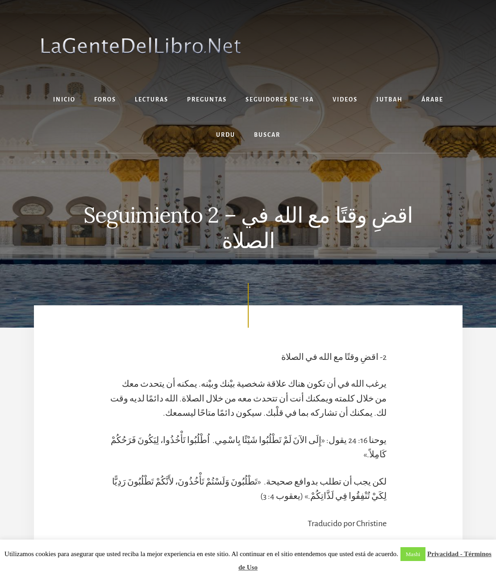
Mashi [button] (413, 554)
